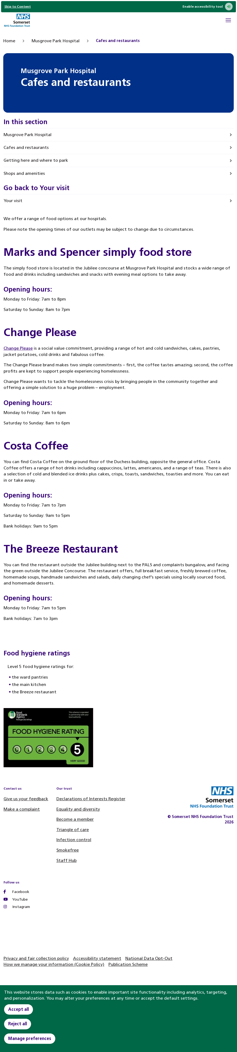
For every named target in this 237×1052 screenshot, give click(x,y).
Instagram (17, 906)
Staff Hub (66, 860)
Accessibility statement (97, 958)
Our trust (64, 788)
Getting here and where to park (36, 160)
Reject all (17, 1023)
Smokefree (67, 850)
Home (9, 40)
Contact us (13, 788)
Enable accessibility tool (208, 6)
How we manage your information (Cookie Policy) (54, 964)
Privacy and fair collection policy (36, 958)
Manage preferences (29, 1038)
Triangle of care (72, 829)
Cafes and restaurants (26, 147)
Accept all (18, 1009)
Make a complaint (22, 809)
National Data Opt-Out (148, 958)
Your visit (13, 200)
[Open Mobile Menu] (228, 21)
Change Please (18, 348)
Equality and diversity (78, 809)
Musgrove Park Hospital (56, 40)
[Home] (17, 21)
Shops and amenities (24, 173)
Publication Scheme (128, 964)
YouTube (16, 899)
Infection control (73, 839)
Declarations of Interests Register (90, 798)
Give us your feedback (26, 798)
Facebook (16, 891)
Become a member (75, 819)
